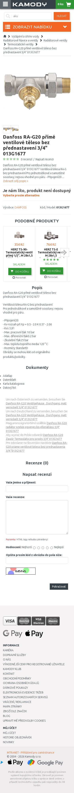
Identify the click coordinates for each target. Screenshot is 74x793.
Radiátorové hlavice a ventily (20, 40)
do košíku (20, 271)
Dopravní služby (14, 655)
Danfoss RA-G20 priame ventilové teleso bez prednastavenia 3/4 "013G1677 (36, 446)
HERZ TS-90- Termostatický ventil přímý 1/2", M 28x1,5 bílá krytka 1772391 (19, 254)
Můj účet (9, 732)
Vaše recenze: (15, 497)
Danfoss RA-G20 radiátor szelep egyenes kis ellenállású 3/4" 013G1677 (36, 427)
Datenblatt (9, 379)
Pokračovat (59, 586)
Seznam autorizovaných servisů (25, 697)
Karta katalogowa (13, 383)
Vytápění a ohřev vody (25, 36)
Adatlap (7, 375)
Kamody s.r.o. (33, 756)
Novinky (8, 742)
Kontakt (8, 673)
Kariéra (8, 650)
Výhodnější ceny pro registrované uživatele (34, 664)
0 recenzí (26, 159)
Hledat (62, 16)
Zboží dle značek (15, 711)
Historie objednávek (17, 737)
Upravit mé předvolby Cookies (24, 720)
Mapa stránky (12, 706)
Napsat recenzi (45, 159)
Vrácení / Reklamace (17, 701)
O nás (7, 659)
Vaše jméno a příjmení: (21, 482)
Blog (6, 715)
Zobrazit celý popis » (15, 181)
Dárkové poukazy (15, 687)
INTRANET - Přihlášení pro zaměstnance (30, 752)
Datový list (9, 387)
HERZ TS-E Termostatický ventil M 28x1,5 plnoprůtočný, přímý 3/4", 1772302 (51, 255)
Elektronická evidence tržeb (23, 692)
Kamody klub (12, 669)
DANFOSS (20, 207)
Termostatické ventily (20, 44)
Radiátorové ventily (55, 40)
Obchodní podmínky (17, 678)
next (64, 252)
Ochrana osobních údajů (21, 683)
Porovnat (19, 277)
